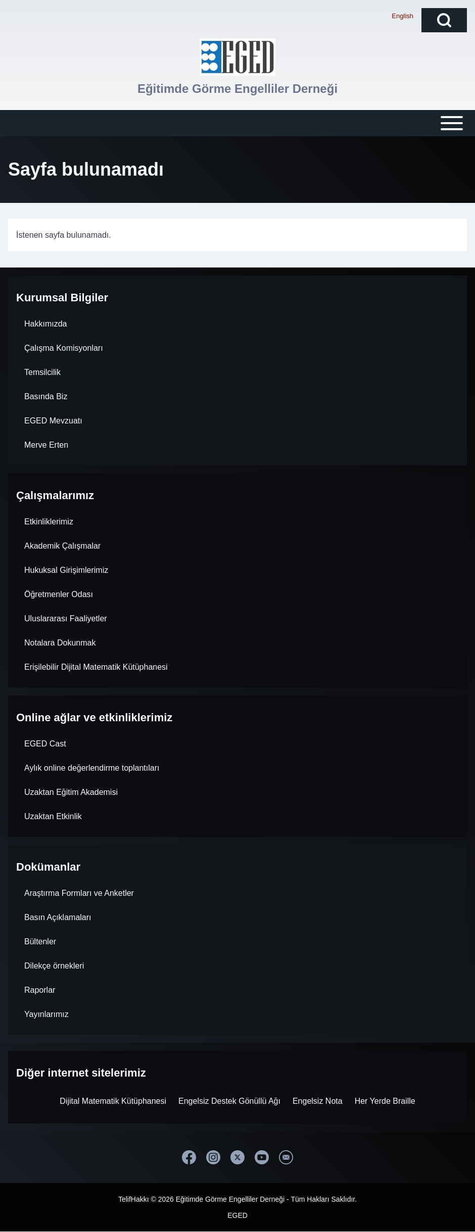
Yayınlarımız (46, 1014)
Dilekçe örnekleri (54, 965)
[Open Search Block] (444, 20)
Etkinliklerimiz (48, 521)
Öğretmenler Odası (58, 594)
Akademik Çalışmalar (62, 546)
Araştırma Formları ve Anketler (79, 893)
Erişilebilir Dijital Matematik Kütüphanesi (96, 667)
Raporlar (39, 990)
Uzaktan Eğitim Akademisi (71, 792)
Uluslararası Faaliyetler (65, 618)
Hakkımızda (45, 323)
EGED (237, 1215)
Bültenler (40, 941)
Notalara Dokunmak (60, 642)
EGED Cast (45, 743)
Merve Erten (46, 445)
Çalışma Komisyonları (63, 348)
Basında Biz (45, 396)
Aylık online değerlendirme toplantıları (91, 768)
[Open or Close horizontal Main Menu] (237, 123)
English (402, 16)
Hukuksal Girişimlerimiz (66, 570)
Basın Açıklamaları (57, 917)
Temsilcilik (42, 372)
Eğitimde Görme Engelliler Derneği (237, 88)
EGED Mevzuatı (53, 420)
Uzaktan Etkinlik (53, 816)
